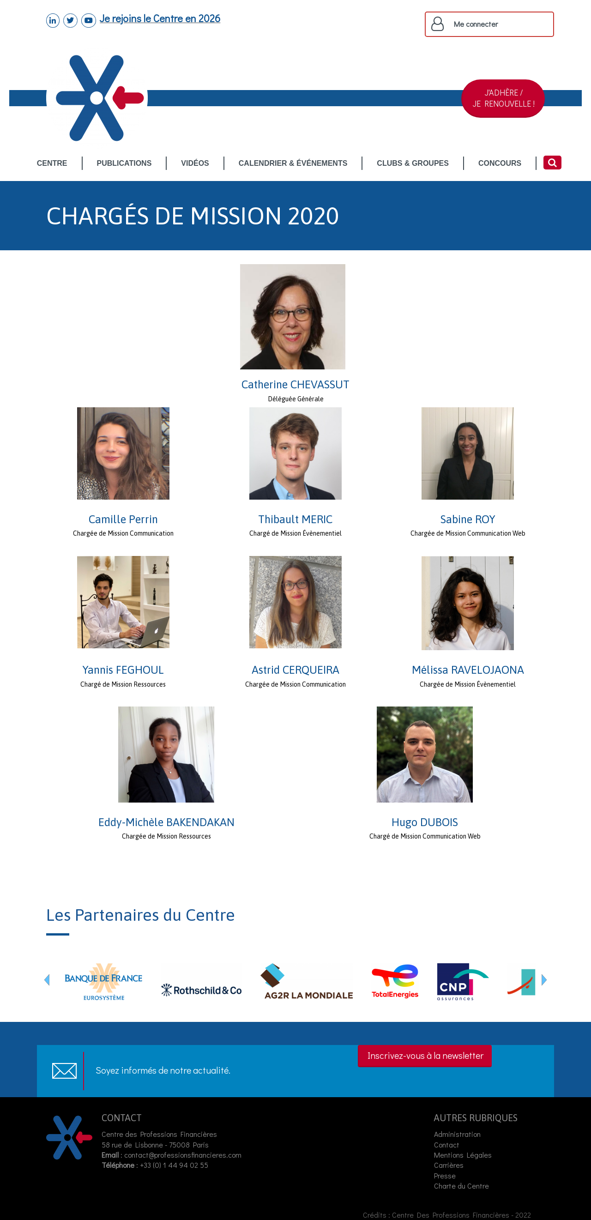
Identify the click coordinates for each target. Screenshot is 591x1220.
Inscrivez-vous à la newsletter (425, 1055)
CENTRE (52, 163)
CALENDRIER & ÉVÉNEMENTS (293, 163)
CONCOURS (500, 163)
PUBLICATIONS (124, 163)
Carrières (449, 1165)
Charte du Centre (462, 1185)
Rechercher (552, 162)
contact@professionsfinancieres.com (182, 1155)
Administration (457, 1134)
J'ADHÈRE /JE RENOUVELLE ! (504, 98)
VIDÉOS (195, 163)
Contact (446, 1144)
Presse (445, 1175)
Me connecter (476, 24)
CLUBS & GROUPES (412, 163)
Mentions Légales (463, 1155)
